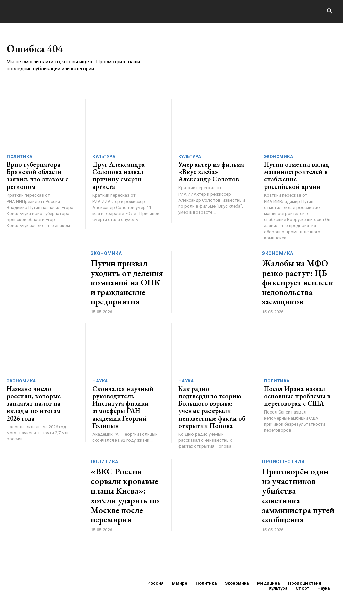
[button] (329, 11)
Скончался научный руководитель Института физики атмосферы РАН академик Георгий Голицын (124, 390)
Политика (19, 158)
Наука (100, 371)
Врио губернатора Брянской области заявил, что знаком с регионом (39, 171)
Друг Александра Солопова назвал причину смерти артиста (124, 171)
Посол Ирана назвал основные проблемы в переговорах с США (292, 384)
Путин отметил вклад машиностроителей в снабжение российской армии (293, 175)
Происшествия (283, 444)
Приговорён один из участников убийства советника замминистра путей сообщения (298, 464)
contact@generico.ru (140, 577)
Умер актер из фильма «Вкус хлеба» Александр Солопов (209, 171)
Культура (103, 158)
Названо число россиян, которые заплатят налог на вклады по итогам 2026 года (40, 387)
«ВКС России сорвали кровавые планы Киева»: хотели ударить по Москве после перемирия (126, 464)
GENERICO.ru (56, 572)
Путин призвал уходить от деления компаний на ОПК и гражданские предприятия (126, 275)
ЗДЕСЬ (70, 577)
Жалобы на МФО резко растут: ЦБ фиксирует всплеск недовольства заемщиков (297, 275)
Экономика (278, 158)
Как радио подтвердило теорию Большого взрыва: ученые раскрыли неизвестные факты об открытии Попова (211, 390)
